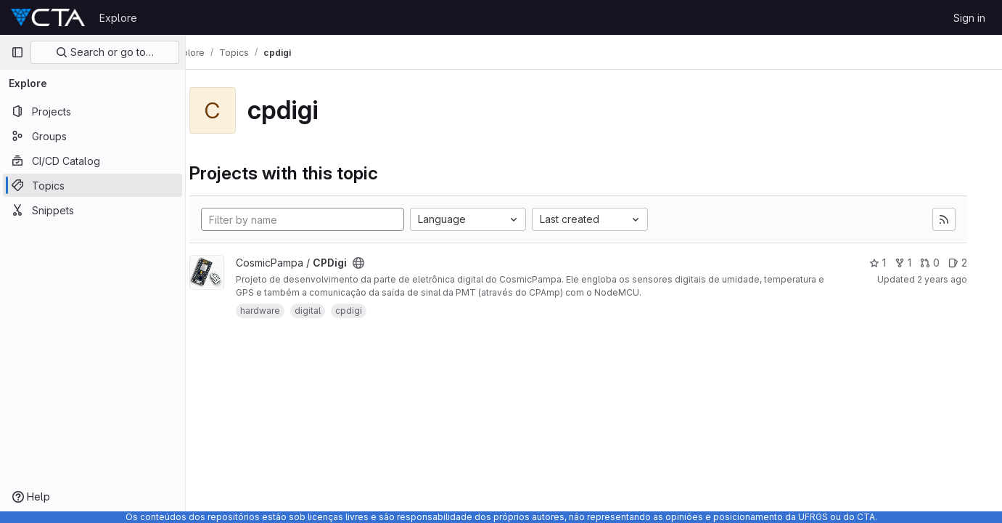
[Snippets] (92, 210)
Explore (118, 18)
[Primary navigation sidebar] (17, 52)
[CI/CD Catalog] (92, 160)
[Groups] (92, 135)
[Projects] (92, 111)
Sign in (969, 18)
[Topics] (92, 185)
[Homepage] (48, 17)
